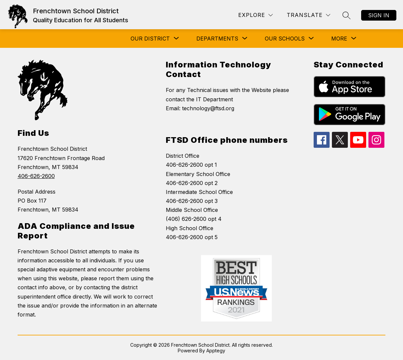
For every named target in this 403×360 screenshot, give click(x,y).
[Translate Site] (308, 15)
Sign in (378, 15)
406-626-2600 (36, 176)
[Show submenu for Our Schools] (285, 39)
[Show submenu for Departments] (217, 39)
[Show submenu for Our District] (150, 39)
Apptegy (215, 350)
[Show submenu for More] (339, 39)
